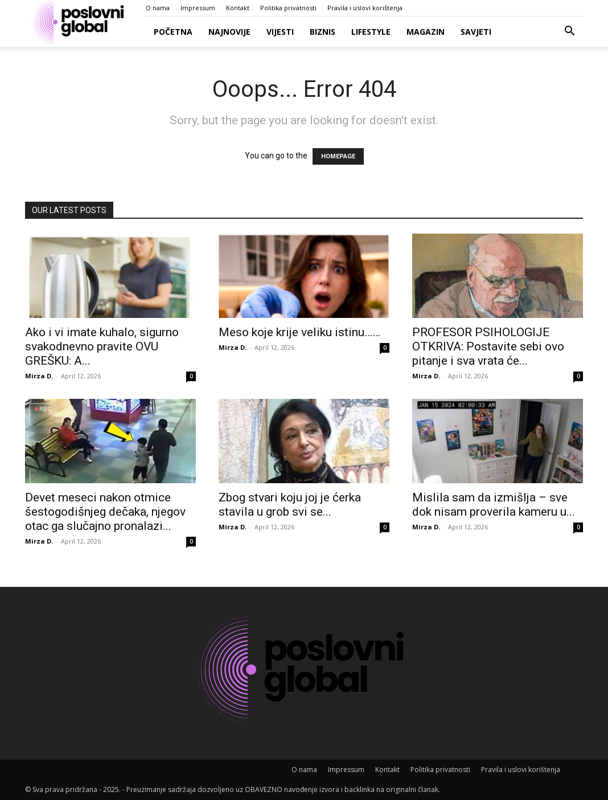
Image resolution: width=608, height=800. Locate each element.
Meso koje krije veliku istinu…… (299, 332)
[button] (569, 32)
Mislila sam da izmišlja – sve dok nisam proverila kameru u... (493, 505)
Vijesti (280, 31)
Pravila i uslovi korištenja (364, 7)
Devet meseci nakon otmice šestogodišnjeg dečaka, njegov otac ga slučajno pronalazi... (105, 512)
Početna (173, 31)
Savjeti (476, 31)
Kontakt (237, 7)
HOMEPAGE (338, 156)
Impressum (197, 7)
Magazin (425, 31)
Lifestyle (371, 31)
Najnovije (229, 31)
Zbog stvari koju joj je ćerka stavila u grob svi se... (290, 505)
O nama (158, 7)
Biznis (322, 31)
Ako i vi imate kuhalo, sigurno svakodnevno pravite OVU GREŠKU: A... (102, 346)
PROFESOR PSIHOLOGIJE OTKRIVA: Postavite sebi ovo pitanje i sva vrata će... (488, 346)
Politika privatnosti (288, 7)
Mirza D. (39, 376)
